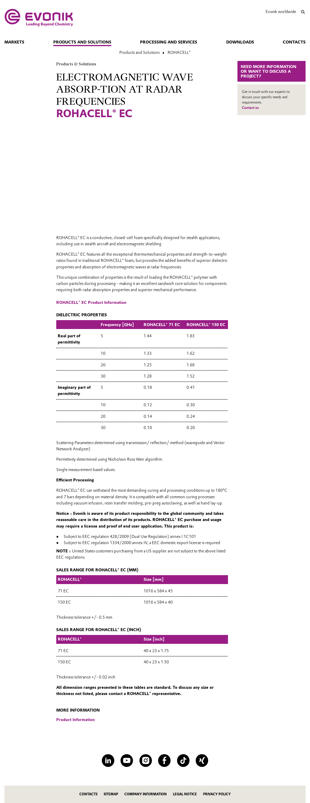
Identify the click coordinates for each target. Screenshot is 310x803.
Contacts (294, 42)
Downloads (240, 42)
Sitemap (111, 794)
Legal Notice (185, 794)
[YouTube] (127, 760)
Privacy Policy (217, 794)
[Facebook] (164, 760)
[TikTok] (183, 760)
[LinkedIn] (108, 760)
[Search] (303, 11)
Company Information (145, 794)
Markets (14, 42)
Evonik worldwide (281, 11)
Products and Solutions (82, 42)
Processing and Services (168, 42)
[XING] (202, 760)
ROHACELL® (179, 52)
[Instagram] (145, 760)
